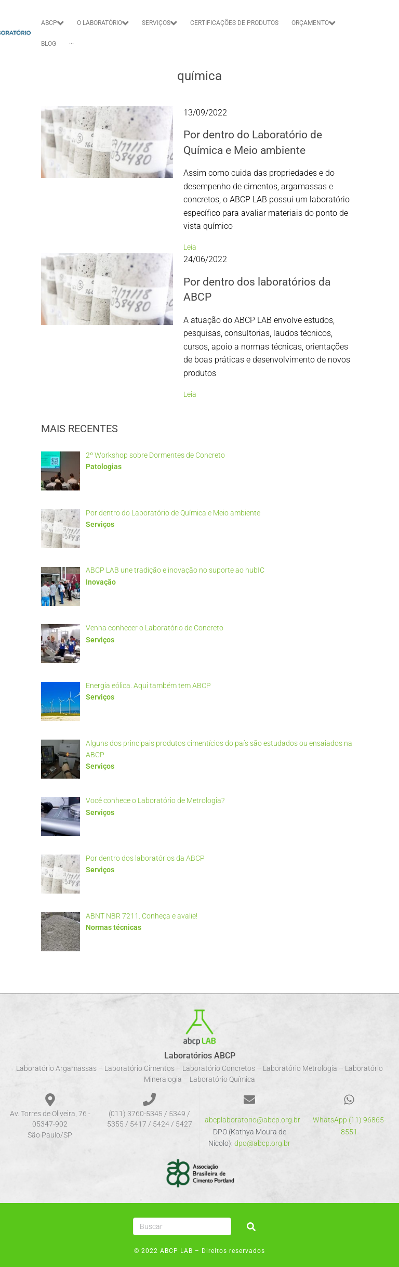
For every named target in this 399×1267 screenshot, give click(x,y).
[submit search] (251, 1226)
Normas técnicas (113, 927)
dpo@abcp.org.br (262, 1143)
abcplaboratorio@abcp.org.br (252, 1120)
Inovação (101, 582)
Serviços (100, 524)
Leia (189, 247)
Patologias (104, 466)
